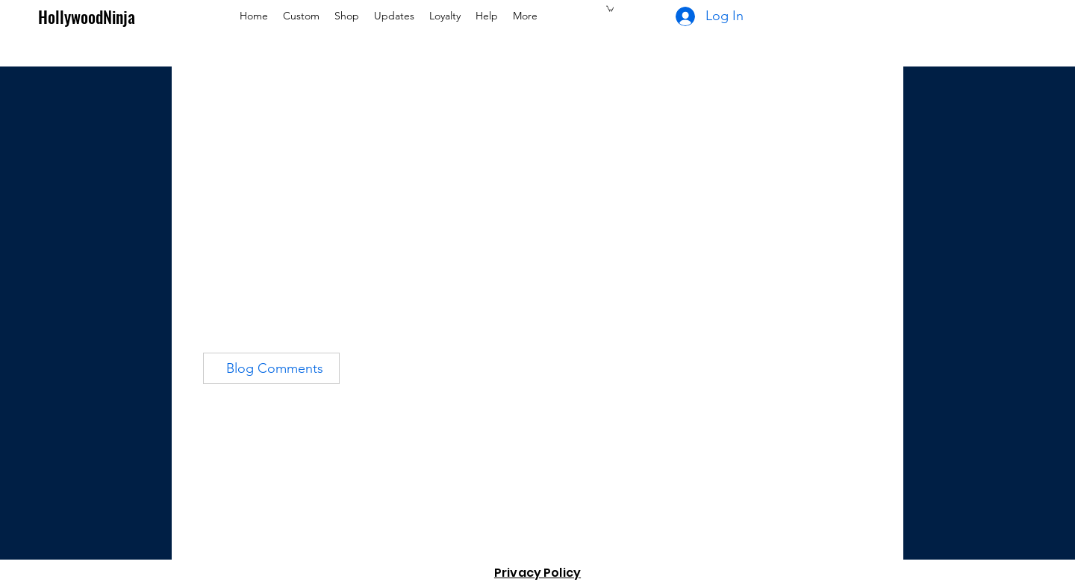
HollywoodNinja (86, 16)
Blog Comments (274, 368)
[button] (610, 8)
